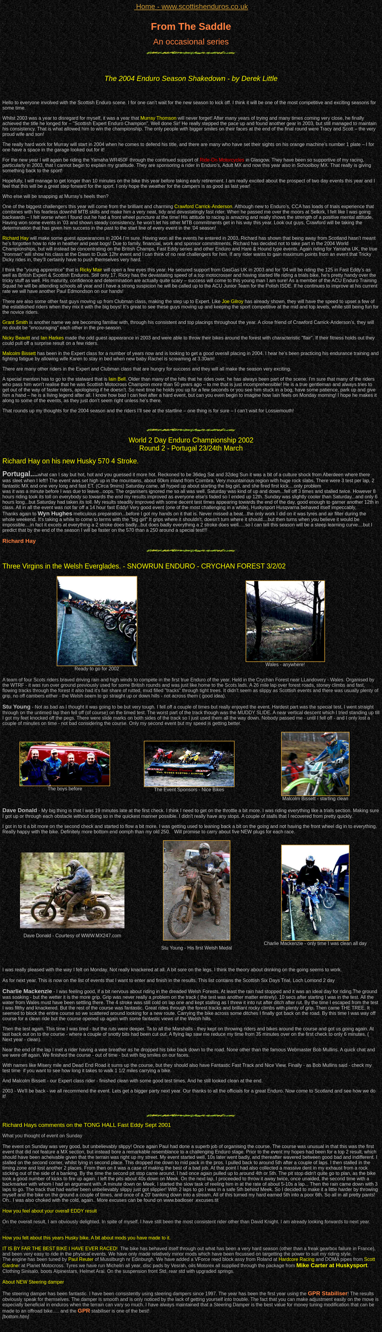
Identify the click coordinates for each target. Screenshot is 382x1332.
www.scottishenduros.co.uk (191, 6)
